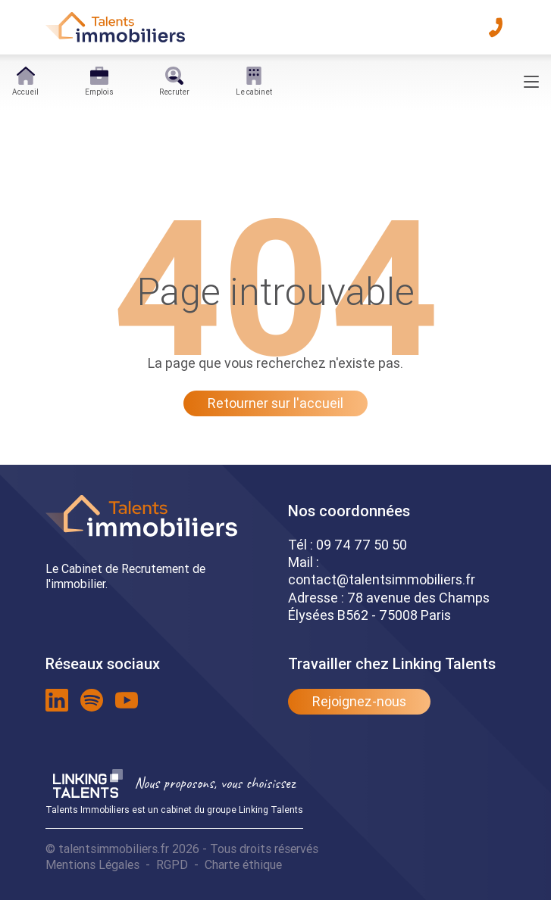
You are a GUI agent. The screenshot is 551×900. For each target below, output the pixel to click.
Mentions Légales (92, 864)
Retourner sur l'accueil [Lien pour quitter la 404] (275, 403)
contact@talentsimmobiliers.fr (381, 579)
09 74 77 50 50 (361, 544)
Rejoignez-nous (359, 701)
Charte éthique (243, 864)
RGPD (172, 864)
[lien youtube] (126, 700)
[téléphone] (495, 27)
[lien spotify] (91, 700)
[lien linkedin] (56, 700)
